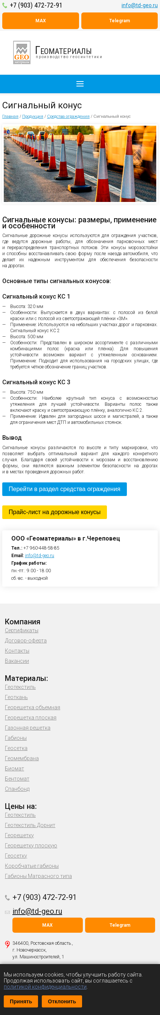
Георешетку (19, 835)
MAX (40, 20)
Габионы (16, 738)
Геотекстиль (20, 687)
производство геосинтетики (62, 52)
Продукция (32, 116)
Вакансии (17, 661)
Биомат (14, 768)
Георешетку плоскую (31, 845)
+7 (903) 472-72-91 (36, 5)
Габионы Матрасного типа (38, 876)
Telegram (119, 20)
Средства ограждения (68, 116)
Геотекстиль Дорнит (30, 825)
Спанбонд (17, 789)
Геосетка (16, 748)
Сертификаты (21, 630)
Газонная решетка (27, 728)
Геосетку (16, 856)
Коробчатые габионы (32, 866)
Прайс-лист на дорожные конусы (55, 512)
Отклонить (62, 1001)
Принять (21, 1001)
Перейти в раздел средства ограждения (64, 489)
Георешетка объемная (32, 707)
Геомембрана (22, 758)
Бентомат (17, 779)
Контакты (17, 651)
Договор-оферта (26, 641)
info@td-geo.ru (140, 5)
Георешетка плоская (30, 718)
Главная (10, 116)
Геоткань (16, 697)
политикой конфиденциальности (45, 987)
